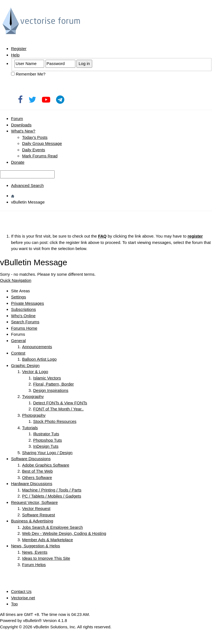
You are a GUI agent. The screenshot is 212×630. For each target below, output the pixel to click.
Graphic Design (25, 365)
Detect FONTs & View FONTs (60, 402)
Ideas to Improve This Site (46, 558)
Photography (34, 415)
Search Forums (25, 321)
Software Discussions (31, 458)
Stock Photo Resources (54, 421)
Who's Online (23, 315)
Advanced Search (27, 185)
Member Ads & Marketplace (47, 539)
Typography (33, 396)
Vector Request (36, 508)
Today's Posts (34, 137)
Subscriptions (23, 309)
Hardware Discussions (31, 483)
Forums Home (24, 328)
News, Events (34, 552)
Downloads (21, 125)
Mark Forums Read (39, 155)
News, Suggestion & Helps (35, 545)
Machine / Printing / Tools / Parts (51, 490)
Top (14, 604)
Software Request (38, 514)
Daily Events (33, 149)
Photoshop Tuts (47, 440)
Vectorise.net (23, 597)
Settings (18, 297)
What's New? (23, 131)
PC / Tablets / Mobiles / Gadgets (51, 496)
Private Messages (27, 303)
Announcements (37, 346)
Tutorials (30, 427)
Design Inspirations (50, 390)
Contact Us (21, 591)
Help (15, 55)
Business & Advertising (32, 521)
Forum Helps (34, 564)
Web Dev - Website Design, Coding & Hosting (64, 533)
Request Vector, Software (34, 502)
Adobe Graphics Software (45, 465)
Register (18, 48)
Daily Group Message (42, 143)
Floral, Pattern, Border (53, 384)
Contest (18, 353)
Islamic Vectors (47, 378)
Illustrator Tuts (46, 433)
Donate (17, 162)
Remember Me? (28, 74)
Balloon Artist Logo (39, 359)
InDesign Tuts (46, 446)
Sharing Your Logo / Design (47, 452)
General (18, 340)
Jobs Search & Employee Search (52, 527)
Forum (17, 118)
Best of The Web (37, 471)
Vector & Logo (35, 371)
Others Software (37, 477)
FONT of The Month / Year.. (58, 409)
